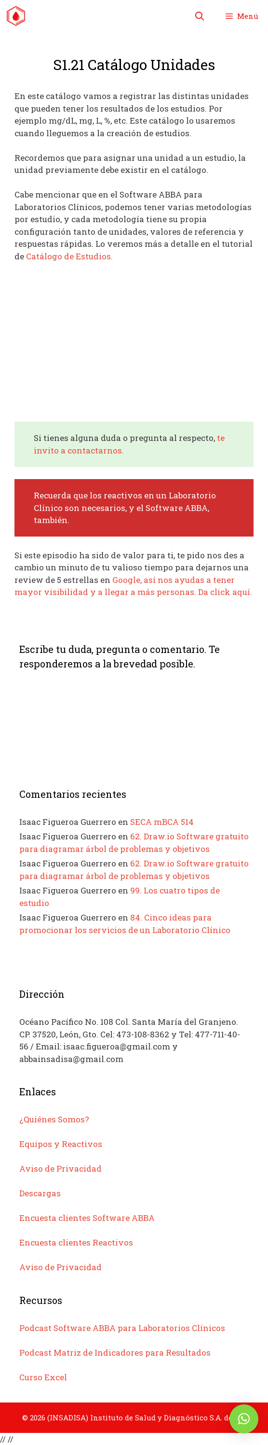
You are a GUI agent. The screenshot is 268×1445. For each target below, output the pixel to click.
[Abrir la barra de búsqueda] (200, 16)
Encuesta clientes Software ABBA (87, 1217)
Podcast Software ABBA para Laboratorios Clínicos (122, 1327)
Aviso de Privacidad (60, 1168)
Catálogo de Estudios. (69, 256)
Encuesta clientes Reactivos (76, 1242)
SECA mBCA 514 (162, 821)
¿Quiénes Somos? (54, 1119)
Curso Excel (43, 1377)
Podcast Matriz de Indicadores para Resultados (115, 1352)
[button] (243, 1418)
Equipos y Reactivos (60, 1143)
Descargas (40, 1193)
